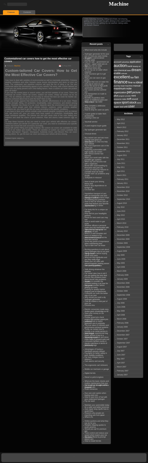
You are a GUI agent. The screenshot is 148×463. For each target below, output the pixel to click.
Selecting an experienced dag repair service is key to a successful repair (96, 333)
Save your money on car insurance (94, 314)
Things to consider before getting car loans (95, 286)
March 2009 (121, 271)
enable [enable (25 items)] (117, 73)
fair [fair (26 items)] (132, 77)
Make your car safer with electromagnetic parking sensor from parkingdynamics (97, 262)
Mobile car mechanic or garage (97, 369)
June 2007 (121, 355)
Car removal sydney (92, 265)
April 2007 (121, 363)
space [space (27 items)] (117, 102)
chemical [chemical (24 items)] (122, 70)
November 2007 (123, 335)
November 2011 (123, 143)
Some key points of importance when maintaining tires (97, 242)
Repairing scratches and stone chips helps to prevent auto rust (97, 337)
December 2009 (123, 235)
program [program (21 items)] (122, 96)
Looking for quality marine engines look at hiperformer (95, 290)
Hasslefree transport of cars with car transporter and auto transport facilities (96, 194)
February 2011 (122, 179)
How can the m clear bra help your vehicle (96, 142)
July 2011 (120, 159)
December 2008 (123, 283)
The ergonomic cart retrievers (96, 365)
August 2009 (122, 251)
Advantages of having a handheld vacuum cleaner (95, 349)
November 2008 (123, 287)
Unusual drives (90, 134)
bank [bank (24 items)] (129, 66)
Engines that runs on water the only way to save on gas (97, 82)
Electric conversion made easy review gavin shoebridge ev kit (97, 310)
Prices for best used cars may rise (96, 218)
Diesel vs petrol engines (94, 377)
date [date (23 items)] (129, 70)
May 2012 (121, 119)
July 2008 (120, 303)
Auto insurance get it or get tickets (95, 74)
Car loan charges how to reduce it (94, 357)
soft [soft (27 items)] (129, 98)
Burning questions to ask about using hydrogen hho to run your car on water (97, 250)
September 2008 (123, 295)
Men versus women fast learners (94, 154)
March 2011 (121, 175)
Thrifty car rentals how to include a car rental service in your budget (96, 329)
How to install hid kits (93, 441)
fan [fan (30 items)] (136, 77)
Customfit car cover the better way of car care (96, 294)
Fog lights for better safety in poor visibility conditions (96, 353)
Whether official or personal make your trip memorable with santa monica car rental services (97, 226)
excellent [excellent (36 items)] (122, 77)
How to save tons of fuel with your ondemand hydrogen (96, 397)
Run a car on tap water (93, 102)
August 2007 (122, 347)
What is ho (89, 417)
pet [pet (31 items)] (129, 92)
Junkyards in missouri (93, 178)
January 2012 (122, 135)
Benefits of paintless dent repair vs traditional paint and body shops (96, 98)
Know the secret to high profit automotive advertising (96, 86)
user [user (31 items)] (131, 106)
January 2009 (122, 279)
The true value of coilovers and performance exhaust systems (97, 325)
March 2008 (121, 319)
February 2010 (122, 227)
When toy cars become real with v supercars (95, 162)
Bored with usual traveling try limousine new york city (96, 166)
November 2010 (123, 191)
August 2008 (122, 299)
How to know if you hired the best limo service (96, 238)
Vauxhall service (91, 122)
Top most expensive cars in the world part (97, 146)
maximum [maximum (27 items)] (120, 88)
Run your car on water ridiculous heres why (93, 66)
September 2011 (123, 151)
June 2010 (121, 211)
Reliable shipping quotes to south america (95, 425)
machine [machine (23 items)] (129, 86)
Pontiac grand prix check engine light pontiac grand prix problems (96, 318)
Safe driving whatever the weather (95, 270)
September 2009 (123, 247)
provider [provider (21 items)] (128, 96)
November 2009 (123, 239)
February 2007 (122, 371)
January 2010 (122, 231)
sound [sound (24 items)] (135, 99)
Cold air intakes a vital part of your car (96, 302)
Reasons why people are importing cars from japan (95, 413)
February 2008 (122, 323)
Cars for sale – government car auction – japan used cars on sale (97, 62)
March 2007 (121, 367)
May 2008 (121, 311)
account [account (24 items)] (117, 62)
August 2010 (122, 203)
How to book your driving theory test (94, 182)
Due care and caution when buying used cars (95, 393)
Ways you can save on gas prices (95, 78)
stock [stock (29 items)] (133, 102)
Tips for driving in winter (94, 206)
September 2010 (123, 199)
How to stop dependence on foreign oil (96, 186)
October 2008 (122, 291)
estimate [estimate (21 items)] (124, 73)
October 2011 (122, 147)
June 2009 (121, 259)
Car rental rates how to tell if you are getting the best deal (96, 274)
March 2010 (121, 223)
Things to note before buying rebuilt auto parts (96, 254)
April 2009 (121, 267)
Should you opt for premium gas (95, 429)
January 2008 (122, 327)
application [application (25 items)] (135, 62)
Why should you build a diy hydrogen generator (95, 298)
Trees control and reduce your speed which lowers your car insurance (96, 433)
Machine (119, 4)
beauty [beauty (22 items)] (135, 66)
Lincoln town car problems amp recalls (97, 174)
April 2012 (121, 123)
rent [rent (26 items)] (133, 95)
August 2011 (122, 155)
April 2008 (121, 315)
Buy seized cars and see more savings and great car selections (96, 138)
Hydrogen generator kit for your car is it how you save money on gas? (97, 54)
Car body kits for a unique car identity (96, 210)
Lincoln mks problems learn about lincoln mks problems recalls (95, 278)
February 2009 (122, 275)
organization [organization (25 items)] (120, 92)
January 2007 (122, 375)
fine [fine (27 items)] (130, 82)
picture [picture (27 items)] (136, 92)
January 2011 (122, 183)
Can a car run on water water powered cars (96, 385)
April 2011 (121, 171)
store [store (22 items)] (139, 103)
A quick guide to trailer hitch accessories (95, 114)
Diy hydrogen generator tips (95, 130)
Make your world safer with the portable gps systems (97, 158)
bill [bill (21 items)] (139, 66)
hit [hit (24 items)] (134, 82)
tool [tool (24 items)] (121, 106)
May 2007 (121, 359)
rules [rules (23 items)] (124, 99)
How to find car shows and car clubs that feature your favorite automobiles (96, 202)
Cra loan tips (89, 190)
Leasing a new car (92, 118)
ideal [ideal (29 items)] (139, 82)
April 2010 (121, 219)
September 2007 (123, 343)
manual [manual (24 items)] (136, 85)
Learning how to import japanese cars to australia (95, 321)
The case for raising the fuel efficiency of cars (95, 230)
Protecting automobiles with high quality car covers (95, 150)
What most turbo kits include (96, 50)
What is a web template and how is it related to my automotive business (95, 234)
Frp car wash (90, 401)
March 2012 (121, 127)
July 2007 (120, 351)
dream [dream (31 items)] (136, 70)
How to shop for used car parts (97, 110)
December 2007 (123, 331)
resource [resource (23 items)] (117, 99)
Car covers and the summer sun (95, 90)
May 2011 (121, 167)
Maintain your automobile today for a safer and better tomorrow (97, 405)
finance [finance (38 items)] (121, 81)
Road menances (91, 389)
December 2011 (123, 139)
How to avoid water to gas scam (95, 222)
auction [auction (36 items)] (120, 65)
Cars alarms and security (94, 361)
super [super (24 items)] (116, 106)
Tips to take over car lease (95, 245)
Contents (27, 12)
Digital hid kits (90, 373)
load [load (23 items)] (123, 86)
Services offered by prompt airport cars (95, 437)
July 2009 (120, 255)
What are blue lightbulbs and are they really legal (96, 258)
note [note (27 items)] (129, 88)
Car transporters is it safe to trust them (95, 94)
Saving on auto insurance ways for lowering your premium (97, 198)
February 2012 (122, 131)
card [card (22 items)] (115, 70)
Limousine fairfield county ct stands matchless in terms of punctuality (96, 341)
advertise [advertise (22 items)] (125, 62)
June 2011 (121, 163)
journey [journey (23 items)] (117, 86)
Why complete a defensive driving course (95, 106)
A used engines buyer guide (95, 126)
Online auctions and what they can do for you (96, 421)
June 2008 (121, 307)
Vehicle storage (91, 345)
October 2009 (122, 243)
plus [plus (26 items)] (116, 95)
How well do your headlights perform (96, 214)
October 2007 (122, 339)
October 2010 (122, 195)
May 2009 (121, 263)
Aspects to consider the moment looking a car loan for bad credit (96, 282)
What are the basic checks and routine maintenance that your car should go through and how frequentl (97, 381)
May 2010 (121, 215)
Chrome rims (90, 305)
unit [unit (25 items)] (126, 106)
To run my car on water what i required (96, 70)
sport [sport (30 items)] (125, 102)
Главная (11, 12)
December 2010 (123, 187)
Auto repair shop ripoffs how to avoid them (97, 409)
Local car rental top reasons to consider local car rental (96, 170)
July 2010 (120, 207)
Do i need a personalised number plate (94, 58)
